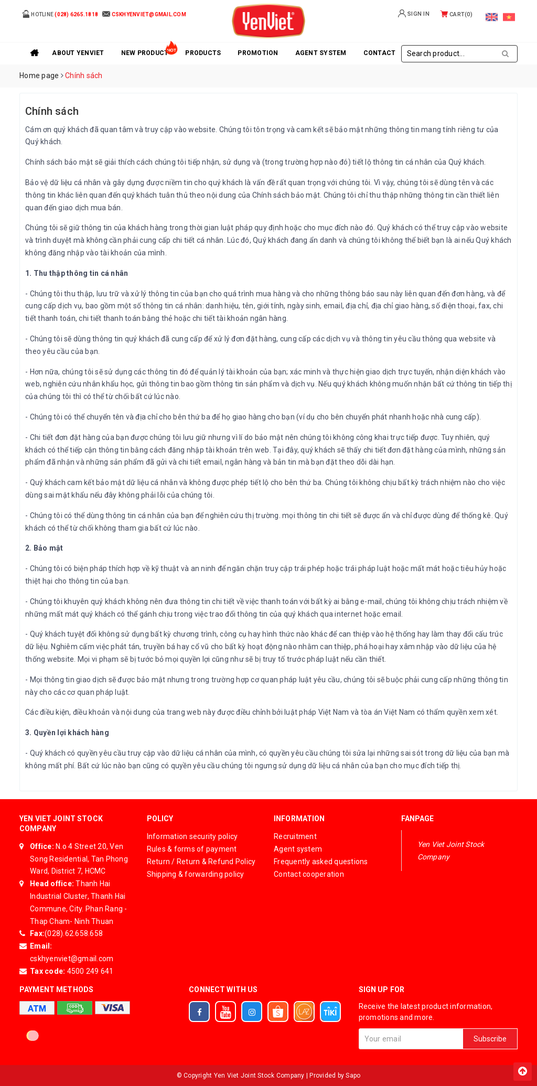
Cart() (456, 14)
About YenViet (78, 53)
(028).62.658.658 (74, 933)
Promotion (258, 53)
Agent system (321, 53)
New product (145, 53)
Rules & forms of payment (192, 849)
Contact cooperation (309, 874)
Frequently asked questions (321, 861)
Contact (379, 53)
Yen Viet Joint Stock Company (451, 850)
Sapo (353, 1075)
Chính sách (52, 111)
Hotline (60, 14)
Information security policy (192, 836)
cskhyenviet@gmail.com (71, 958)
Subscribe (490, 1039)
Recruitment (295, 836)
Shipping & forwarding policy (195, 874)
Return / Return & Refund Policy (201, 861)
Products (203, 53)
